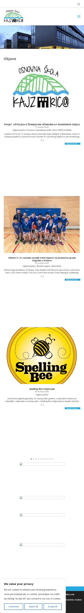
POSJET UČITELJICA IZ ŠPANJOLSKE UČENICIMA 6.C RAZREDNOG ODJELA (42, 124)
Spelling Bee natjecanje (42, 389)
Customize (14, 606)
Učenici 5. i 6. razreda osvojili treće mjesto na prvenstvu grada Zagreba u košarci (42, 259)
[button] (31, 459)
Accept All (52, 606)
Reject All (33, 606)
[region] (33, 596)
